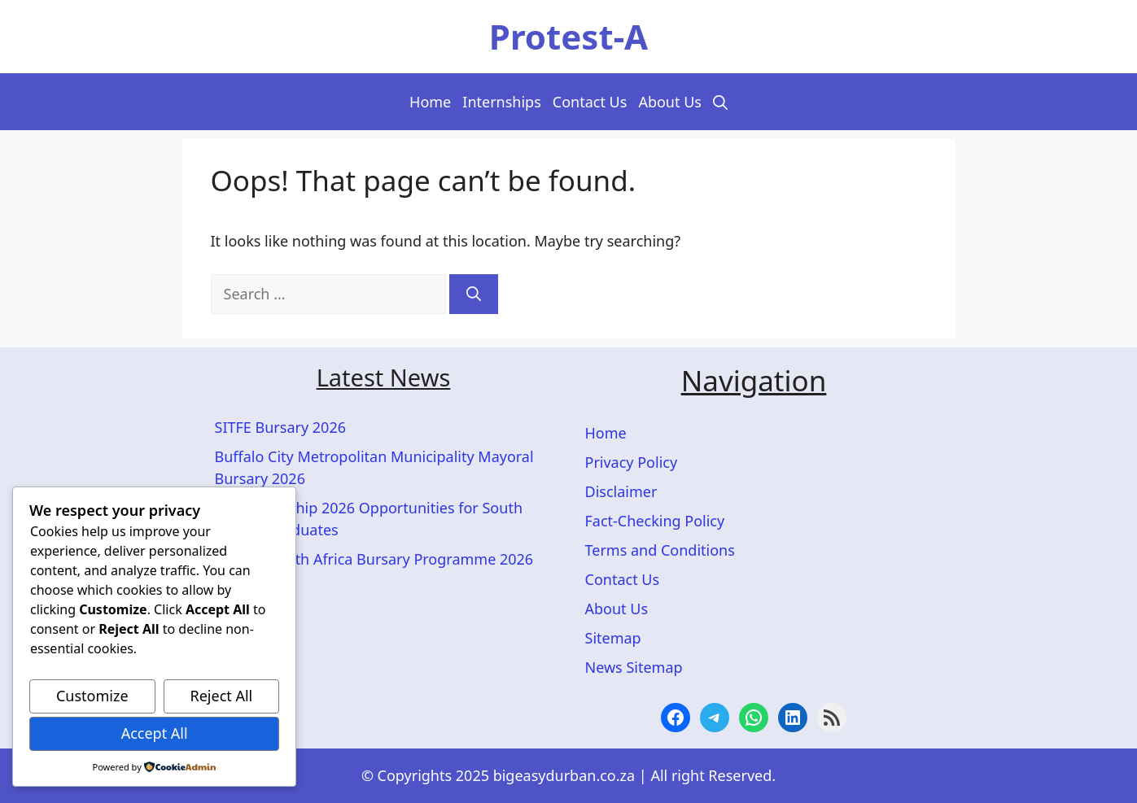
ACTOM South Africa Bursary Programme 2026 (374, 559)
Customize (92, 695)
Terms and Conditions (660, 550)
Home (430, 101)
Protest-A (568, 36)
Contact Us (590, 101)
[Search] (473, 294)
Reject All (221, 695)
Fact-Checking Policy (655, 520)
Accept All (154, 733)
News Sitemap (634, 667)
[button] (720, 101)
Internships (501, 101)
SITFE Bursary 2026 (280, 427)
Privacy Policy (631, 462)
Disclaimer (621, 491)
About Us (670, 101)
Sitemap (613, 638)
